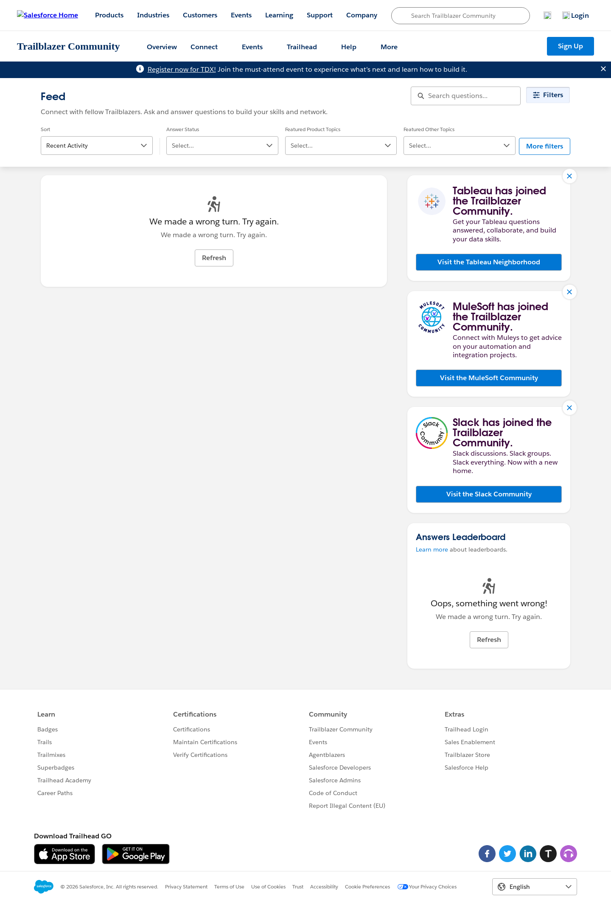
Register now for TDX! (182, 69)
